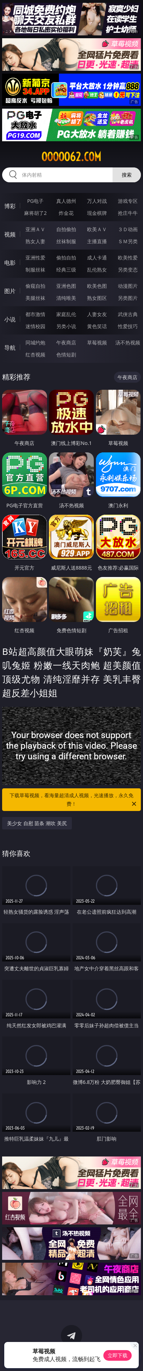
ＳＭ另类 (128, 241)
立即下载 (117, 1355)
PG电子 (35, 201)
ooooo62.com (71, 157)
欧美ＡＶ (97, 229)
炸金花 (66, 213)
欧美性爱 (128, 257)
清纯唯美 (66, 298)
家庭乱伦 (66, 314)
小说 (10, 319)
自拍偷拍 (66, 229)
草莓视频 (97, 342)
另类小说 (66, 326)
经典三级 (66, 269)
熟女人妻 (35, 241)
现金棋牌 (97, 213)
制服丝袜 (35, 269)
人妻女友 (97, 314)
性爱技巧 (128, 326)
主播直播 (97, 241)
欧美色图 (97, 285)
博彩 (10, 206)
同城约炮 (35, 342)
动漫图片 (128, 285)
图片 (10, 291)
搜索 (127, 174)
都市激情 (35, 314)
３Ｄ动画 (128, 229)
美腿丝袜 (35, 298)
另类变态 (128, 269)
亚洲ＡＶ (35, 229)
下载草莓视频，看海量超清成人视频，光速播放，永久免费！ (73, 800)
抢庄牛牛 (128, 213)
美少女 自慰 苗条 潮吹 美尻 (37, 823)
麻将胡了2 (35, 213)
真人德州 (66, 201)
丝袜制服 (66, 241)
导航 (10, 348)
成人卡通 (97, 257)
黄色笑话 (97, 326)
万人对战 (97, 201)
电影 (10, 263)
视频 (10, 234)
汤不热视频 (127, 342)
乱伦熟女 (97, 269)
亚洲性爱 (35, 257)
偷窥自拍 (35, 285)
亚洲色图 (66, 285)
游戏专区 (128, 201)
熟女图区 (97, 298)
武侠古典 (128, 314)
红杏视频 (35, 354)
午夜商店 (66, 342)
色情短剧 (66, 354)
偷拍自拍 (66, 257)
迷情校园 (35, 326)
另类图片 (128, 298)
